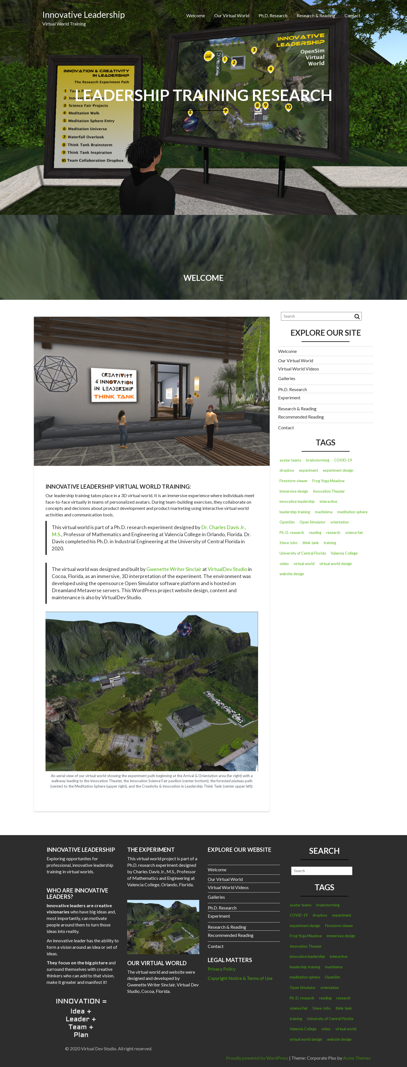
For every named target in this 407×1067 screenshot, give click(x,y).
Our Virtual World (231, 15)
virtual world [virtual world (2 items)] (304, 563)
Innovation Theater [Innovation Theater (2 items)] (329, 491)
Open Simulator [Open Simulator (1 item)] (313, 522)
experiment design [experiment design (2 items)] (338, 470)
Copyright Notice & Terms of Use (240, 978)
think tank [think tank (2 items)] (310, 542)
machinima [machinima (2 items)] (323, 512)
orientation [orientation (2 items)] (339, 522)
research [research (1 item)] (333, 532)
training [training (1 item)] (330, 542)
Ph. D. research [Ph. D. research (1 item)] (292, 532)
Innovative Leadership (83, 14)
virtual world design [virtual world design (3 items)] (335, 563)
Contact (352, 15)
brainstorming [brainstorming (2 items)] (317, 460)
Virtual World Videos (298, 368)
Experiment (289, 397)
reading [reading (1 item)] (315, 532)
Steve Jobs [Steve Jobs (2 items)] (289, 542)
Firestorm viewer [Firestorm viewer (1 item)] (294, 480)
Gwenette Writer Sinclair (174, 569)
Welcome (195, 15)
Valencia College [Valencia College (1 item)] (344, 553)
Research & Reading (316, 15)
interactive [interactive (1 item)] (328, 501)
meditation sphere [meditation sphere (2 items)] (352, 512)
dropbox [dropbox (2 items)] (287, 470)
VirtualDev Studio (227, 569)
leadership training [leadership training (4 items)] (295, 512)
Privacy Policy (221, 968)
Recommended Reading (301, 416)
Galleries (286, 378)
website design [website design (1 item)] (292, 574)
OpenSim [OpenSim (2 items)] (287, 522)
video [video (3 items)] (284, 563)
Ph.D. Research (273, 15)
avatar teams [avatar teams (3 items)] (290, 460)
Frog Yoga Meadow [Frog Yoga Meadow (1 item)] (328, 480)
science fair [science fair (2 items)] (354, 532)
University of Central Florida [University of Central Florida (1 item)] (303, 553)
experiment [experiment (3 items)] (308, 470)
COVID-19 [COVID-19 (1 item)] (343, 460)
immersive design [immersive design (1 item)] (294, 491)
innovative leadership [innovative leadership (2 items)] (297, 501)
